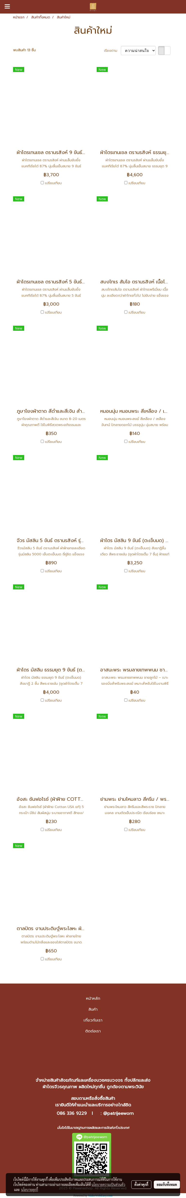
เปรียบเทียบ (53, 183)
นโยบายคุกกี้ (29, 1189)
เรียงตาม (112, 50)
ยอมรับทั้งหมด (167, 1184)
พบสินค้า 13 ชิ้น (24, 50)
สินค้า (93, 1009)
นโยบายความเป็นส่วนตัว (108, 1184)
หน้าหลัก (93, 998)
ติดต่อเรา (93, 1031)
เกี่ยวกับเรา (93, 1020)
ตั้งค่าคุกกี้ (141, 1184)
